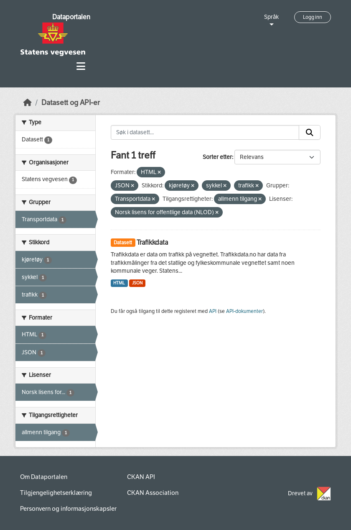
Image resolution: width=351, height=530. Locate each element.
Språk (271, 16)
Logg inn (312, 17)
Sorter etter (217, 157)
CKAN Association (152, 493)
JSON (137, 283)
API (212, 311)
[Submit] (309, 132)
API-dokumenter (244, 311)
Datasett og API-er (70, 102)
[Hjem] (27, 102)
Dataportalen (71, 17)
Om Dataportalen (43, 477)
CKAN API (141, 477)
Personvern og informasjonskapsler (68, 508)
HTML (119, 283)
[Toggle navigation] (80, 66)
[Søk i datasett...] (205, 132)
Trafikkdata (152, 242)
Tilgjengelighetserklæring (56, 493)
